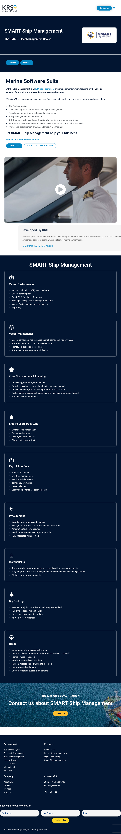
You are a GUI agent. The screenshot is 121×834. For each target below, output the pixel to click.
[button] (114, 8)
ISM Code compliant (44, 89)
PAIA (45, 830)
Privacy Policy (38, 830)
